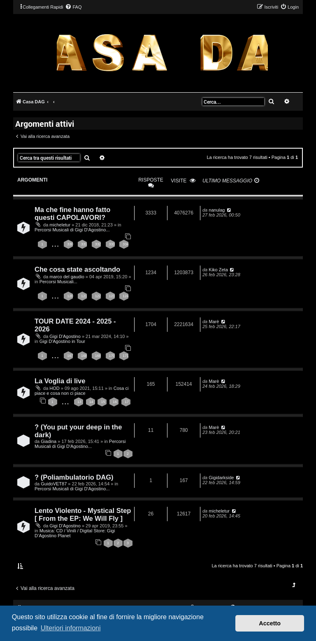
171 (126, 356)
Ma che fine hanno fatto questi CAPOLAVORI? (72, 213)
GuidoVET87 (54, 483)
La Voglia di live (60, 381)
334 (126, 244)
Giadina (48, 441)
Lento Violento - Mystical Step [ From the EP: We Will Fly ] (83, 514)
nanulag (217, 209)
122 (98, 296)
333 (112, 244)
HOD (54, 388)
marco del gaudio (66, 276)
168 (84, 356)
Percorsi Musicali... (58, 281)
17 (127, 402)
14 (91, 402)
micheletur (59, 224)
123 (112, 296)
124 (126, 296)
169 (98, 356)
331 (84, 244)
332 (98, 244)
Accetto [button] (270, 623)
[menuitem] (73, 7)
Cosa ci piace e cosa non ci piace (81, 391)
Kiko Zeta (218, 269)
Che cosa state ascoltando (77, 269)
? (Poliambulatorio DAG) (74, 477)
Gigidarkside (221, 477)
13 (79, 402)
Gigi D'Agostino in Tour (62, 341)
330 (70, 244)
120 (70, 296)
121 (84, 296)
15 (103, 402)
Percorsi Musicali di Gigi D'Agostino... (72, 229)
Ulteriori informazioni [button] (71, 628)
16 (115, 402)
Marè (214, 321)
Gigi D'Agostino (64, 336)
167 (70, 356)
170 (112, 356)
